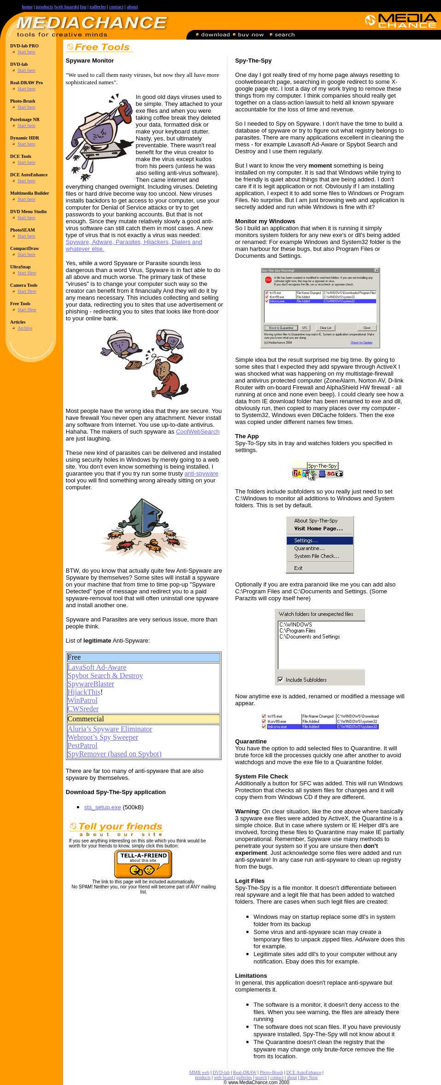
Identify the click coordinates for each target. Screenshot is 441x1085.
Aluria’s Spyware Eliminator (110, 729)
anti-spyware (202, 473)
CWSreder (83, 709)
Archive (24, 328)
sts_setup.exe (102, 807)
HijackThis (84, 692)
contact (116, 6)
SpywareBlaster (91, 684)
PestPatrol (83, 745)
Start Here (26, 272)
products (44, 6)
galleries (244, 1077)
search (261, 1077)
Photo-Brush (271, 1072)
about (132, 6)
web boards (66, 6)
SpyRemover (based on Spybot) (115, 754)
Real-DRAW (244, 1072)
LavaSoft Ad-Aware (97, 667)
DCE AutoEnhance (303, 1072)
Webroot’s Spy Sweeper (103, 737)
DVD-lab (221, 1072)
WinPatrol (83, 700)
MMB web (199, 1072)
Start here (26, 51)
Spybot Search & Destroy (105, 675)
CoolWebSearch (197, 431)
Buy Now (308, 1077)
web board (224, 1077)
